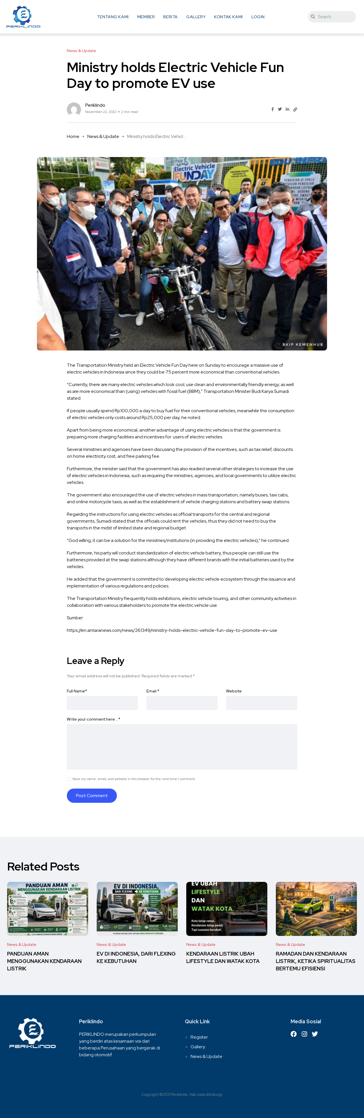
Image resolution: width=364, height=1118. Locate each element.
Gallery (196, 16)
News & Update (103, 136)
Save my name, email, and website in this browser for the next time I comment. (134, 779)
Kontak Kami (228, 16)
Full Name (77, 691)
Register (199, 1037)
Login (258, 16)
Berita (170, 16)
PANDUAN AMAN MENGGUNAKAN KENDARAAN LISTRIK (44, 961)
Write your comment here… (93, 719)
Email (152, 691)
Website (234, 691)
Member (146, 16)
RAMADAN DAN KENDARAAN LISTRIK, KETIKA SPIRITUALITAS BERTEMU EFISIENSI (315, 961)
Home (73, 136)
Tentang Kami (113, 16)
